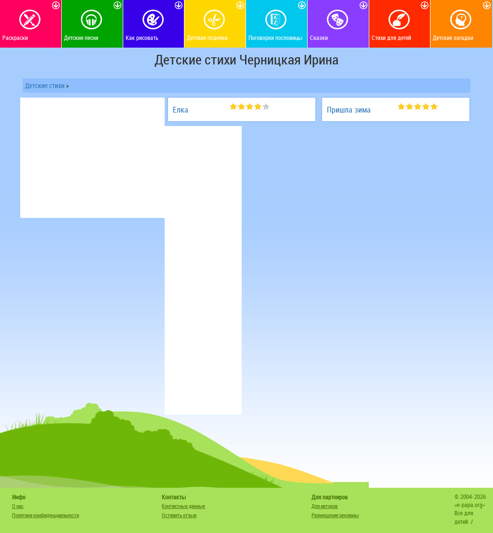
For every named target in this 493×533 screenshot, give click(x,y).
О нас (18, 505)
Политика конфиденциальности (45, 515)
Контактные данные (183, 505)
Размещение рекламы (335, 515)
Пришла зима (349, 109)
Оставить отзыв (179, 515)
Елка (180, 109)
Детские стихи (45, 85)
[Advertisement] (92, 158)
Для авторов (324, 505)
